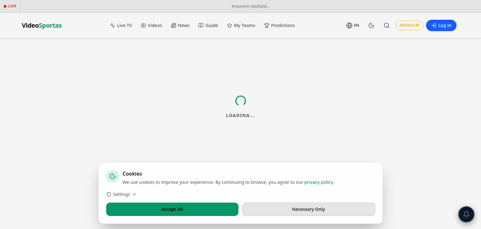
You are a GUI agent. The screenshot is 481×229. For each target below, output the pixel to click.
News (180, 25)
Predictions (279, 25)
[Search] (386, 25)
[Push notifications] (466, 214)
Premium (410, 25)
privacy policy (318, 182)
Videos (151, 25)
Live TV (121, 25)
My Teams (241, 25)
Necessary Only (308, 209)
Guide (208, 25)
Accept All (172, 209)
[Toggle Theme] (371, 25)
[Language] (352, 25)
